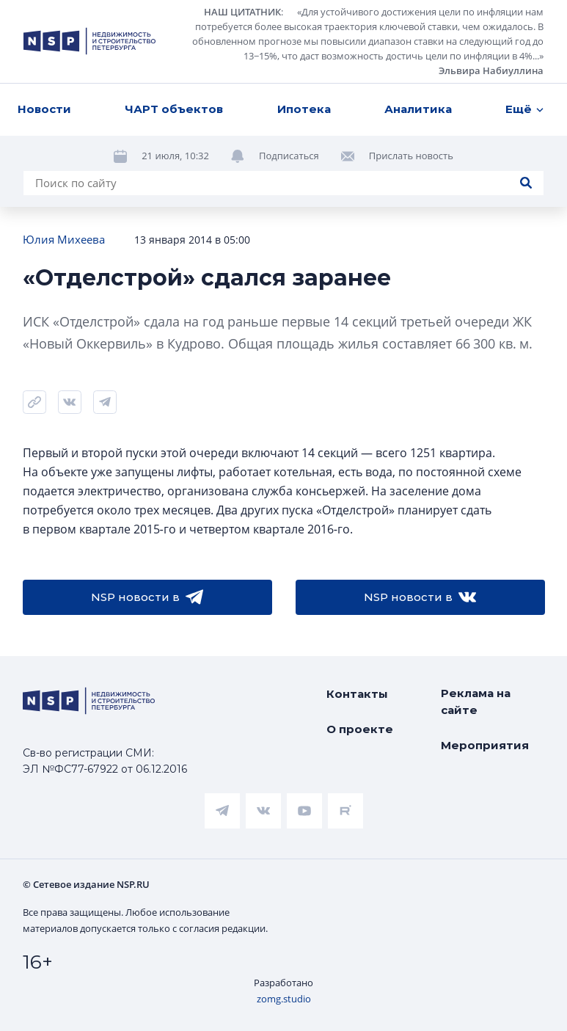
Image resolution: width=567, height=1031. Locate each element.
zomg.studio (284, 998)
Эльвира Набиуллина (491, 70)
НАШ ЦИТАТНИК (242, 11)
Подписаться (289, 155)
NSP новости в (147, 597)
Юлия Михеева (64, 239)
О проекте (359, 729)
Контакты (357, 694)
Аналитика (418, 109)
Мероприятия (485, 745)
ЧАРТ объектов (174, 109)
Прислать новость (411, 155)
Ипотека (304, 109)
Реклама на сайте (476, 701)
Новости (44, 109)
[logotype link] (89, 41)
